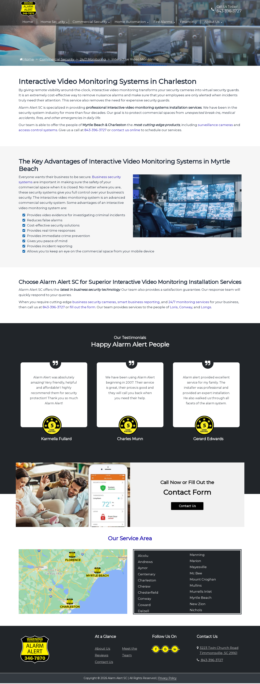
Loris (174, 308)
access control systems (38, 131)
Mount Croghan (203, 580)
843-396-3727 (226, 11)
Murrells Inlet (201, 592)
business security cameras (94, 303)
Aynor (143, 569)
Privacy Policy (167, 679)
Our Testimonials (130, 338)
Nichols (196, 611)
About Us (212, 22)
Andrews (145, 563)
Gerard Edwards (208, 440)
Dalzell (143, 612)
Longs (206, 308)
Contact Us (187, 507)
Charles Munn (130, 440)
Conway (185, 308)
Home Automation (130, 22)
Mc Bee (196, 574)
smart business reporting (139, 303)
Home (27, 22)
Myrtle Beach (201, 599)
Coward (144, 606)
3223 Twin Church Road (219, 651)
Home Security (53, 22)
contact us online (125, 131)
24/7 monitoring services (188, 303)
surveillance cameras (215, 126)
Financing (188, 22)
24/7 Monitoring (93, 60)
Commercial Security (90, 22)
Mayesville (198, 568)
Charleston (147, 581)
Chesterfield (148, 593)
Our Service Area (130, 539)
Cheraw (144, 587)
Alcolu (143, 557)
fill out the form (82, 308)
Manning (197, 556)
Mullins (196, 586)
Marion (195, 562)
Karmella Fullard (56, 440)
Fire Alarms (163, 22)
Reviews (101, 656)
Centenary (146, 575)
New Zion (198, 605)
